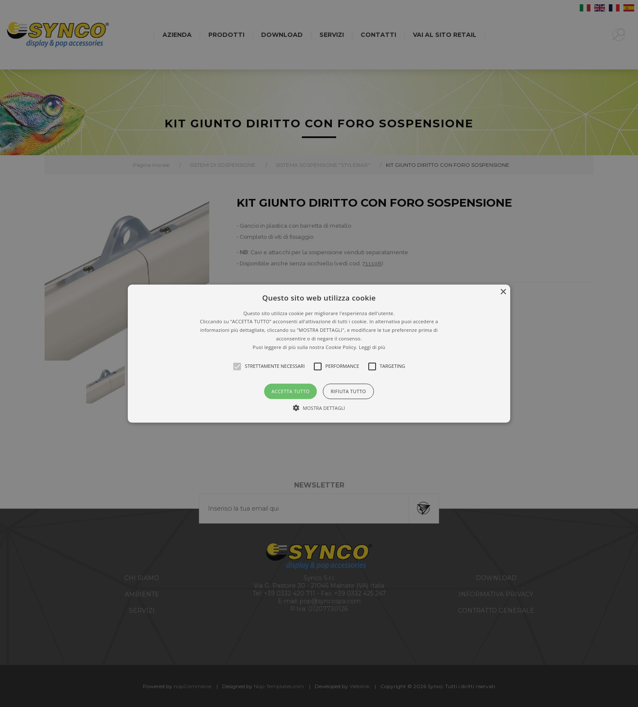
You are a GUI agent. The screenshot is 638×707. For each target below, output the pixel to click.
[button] (319, 353)
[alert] (319, 353)
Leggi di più (372, 347)
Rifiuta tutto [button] (348, 391)
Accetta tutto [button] (290, 391)
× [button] (503, 292)
